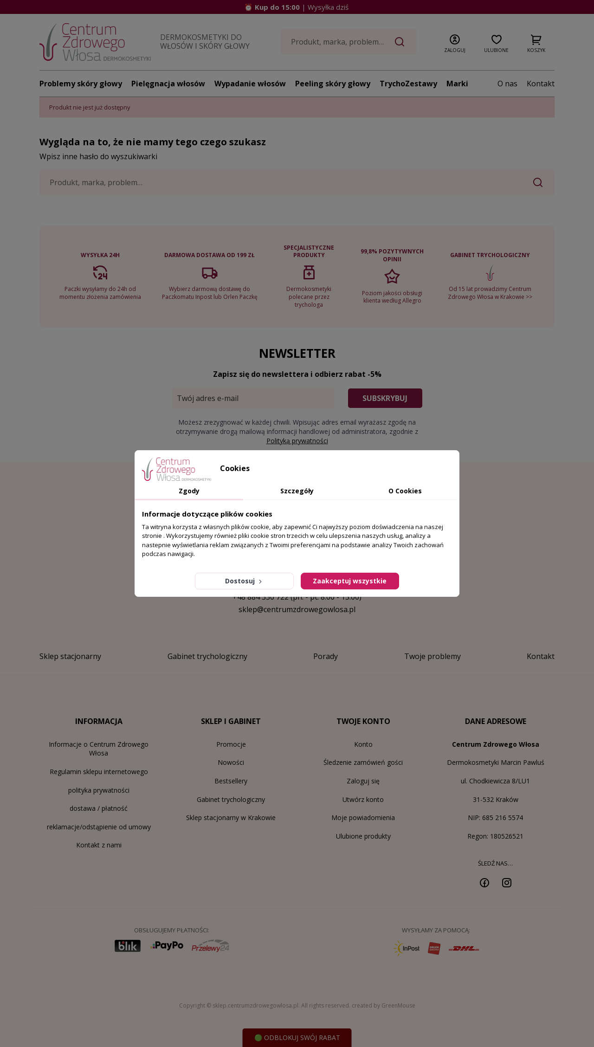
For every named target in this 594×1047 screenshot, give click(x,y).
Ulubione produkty (363, 836)
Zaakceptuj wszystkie (350, 580)
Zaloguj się (363, 780)
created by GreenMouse (383, 1005)
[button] (454, 41)
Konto (363, 744)
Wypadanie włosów (250, 83)
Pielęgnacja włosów (168, 83)
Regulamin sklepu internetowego (99, 771)
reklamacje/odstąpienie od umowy (99, 826)
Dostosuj (244, 580)
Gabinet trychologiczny (231, 799)
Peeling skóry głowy (332, 83)
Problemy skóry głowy (80, 83)
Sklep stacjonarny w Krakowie (231, 817)
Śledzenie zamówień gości (363, 762)
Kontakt (541, 83)
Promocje (231, 744)
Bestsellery (230, 780)
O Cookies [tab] (405, 490)
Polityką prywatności (297, 440)
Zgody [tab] (189, 490)
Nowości (231, 762)
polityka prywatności (98, 790)
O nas (507, 83)
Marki (457, 83)
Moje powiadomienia (363, 817)
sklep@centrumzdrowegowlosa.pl (297, 609)
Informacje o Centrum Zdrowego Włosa (98, 749)
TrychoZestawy (408, 83)
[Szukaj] (348, 42)
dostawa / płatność (99, 808)
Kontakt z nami (99, 844)
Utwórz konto (363, 799)
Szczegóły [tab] (297, 490)
